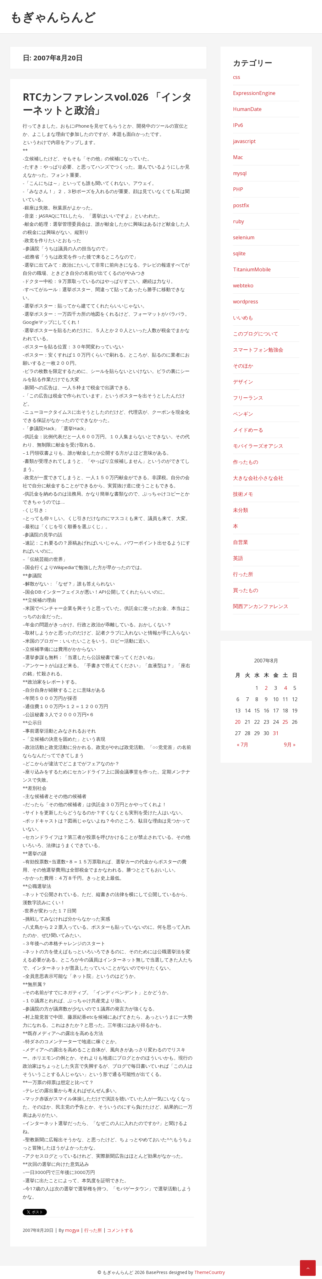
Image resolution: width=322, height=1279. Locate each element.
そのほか (243, 365)
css (236, 77)
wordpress (245, 301)
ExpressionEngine (254, 93)
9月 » (290, 744)
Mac (238, 157)
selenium (243, 237)
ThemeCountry (209, 1272)
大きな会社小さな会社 (258, 477)
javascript (244, 141)
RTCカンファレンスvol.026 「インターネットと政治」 (107, 103)
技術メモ (243, 493)
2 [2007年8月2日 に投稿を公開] (266, 687)
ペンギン (243, 413)
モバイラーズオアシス (258, 445)
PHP (238, 189)
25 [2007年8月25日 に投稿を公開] (285, 721)
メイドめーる (248, 429)
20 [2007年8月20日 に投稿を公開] (238, 721)
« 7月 (242, 744)
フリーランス (248, 397)
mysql (240, 173)
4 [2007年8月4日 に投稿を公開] (285, 687)
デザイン (243, 381)
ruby (238, 221)
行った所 (93, 1230)
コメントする (120, 1230)
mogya (72, 1230)
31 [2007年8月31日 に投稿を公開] (276, 733)
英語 (238, 558)
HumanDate (247, 109)
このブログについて (255, 333)
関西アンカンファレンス (260, 606)
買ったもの (245, 590)
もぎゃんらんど (53, 16)
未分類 (240, 510)
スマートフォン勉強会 (258, 349)
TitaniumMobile (252, 269)
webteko (243, 285)
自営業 (240, 542)
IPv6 (238, 125)
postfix (241, 205)
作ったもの (245, 461)
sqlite (239, 253)
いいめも (243, 317)
